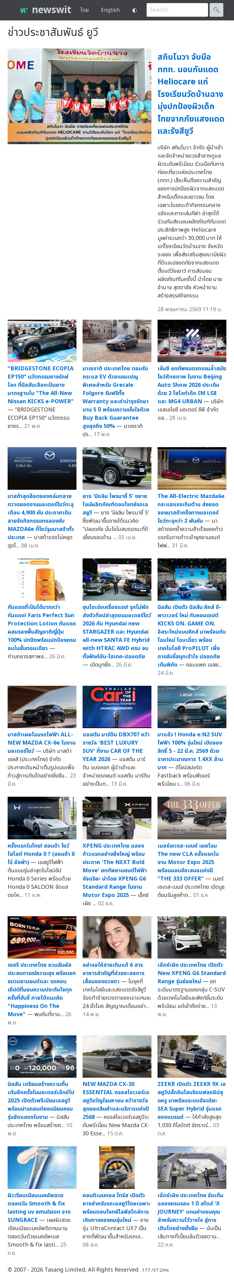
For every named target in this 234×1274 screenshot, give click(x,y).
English (110, 10)
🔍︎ (216, 10)
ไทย (84, 10)
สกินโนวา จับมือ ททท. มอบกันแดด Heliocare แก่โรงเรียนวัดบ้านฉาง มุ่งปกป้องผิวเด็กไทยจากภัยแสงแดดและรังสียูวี (191, 94)
